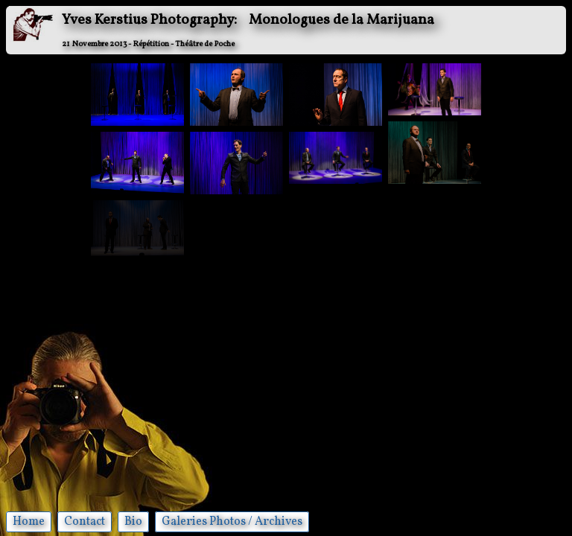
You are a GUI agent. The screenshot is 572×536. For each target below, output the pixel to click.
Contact (84, 522)
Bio (133, 522)
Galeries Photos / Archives (232, 522)
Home (29, 522)
